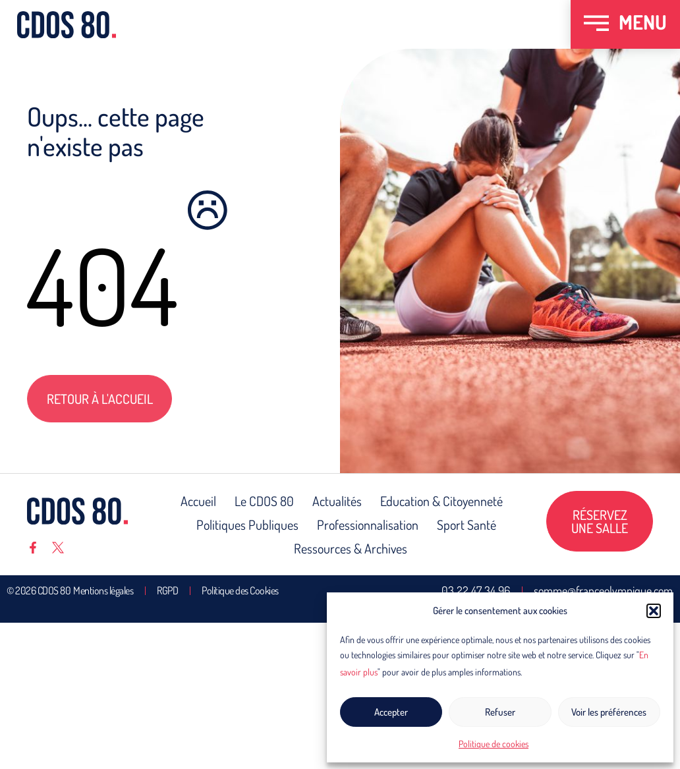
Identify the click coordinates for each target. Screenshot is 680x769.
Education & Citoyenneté (441, 500)
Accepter (391, 712)
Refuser (500, 712)
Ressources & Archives (350, 548)
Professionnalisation (367, 524)
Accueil (198, 500)
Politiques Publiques (247, 524)
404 (102, 284)
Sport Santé (466, 524)
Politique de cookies (493, 743)
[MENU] (596, 24)
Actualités (337, 500)
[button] (653, 610)
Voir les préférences (608, 712)
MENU (643, 21)
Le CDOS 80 (264, 500)
